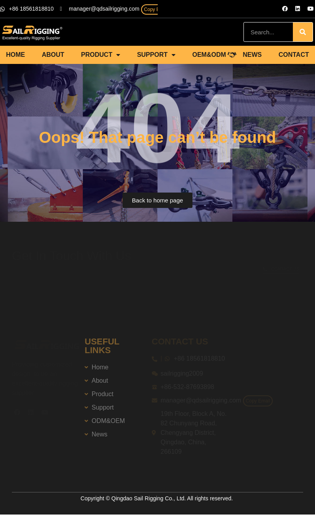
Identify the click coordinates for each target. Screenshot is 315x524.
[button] (157, 200)
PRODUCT (100, 55)
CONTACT (294, 54)
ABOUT (53, 54)
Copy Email (156, 9)
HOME (15, 54)
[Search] (303, 31)
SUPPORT (156, 55)
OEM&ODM (209, 54)
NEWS (252, 54)
